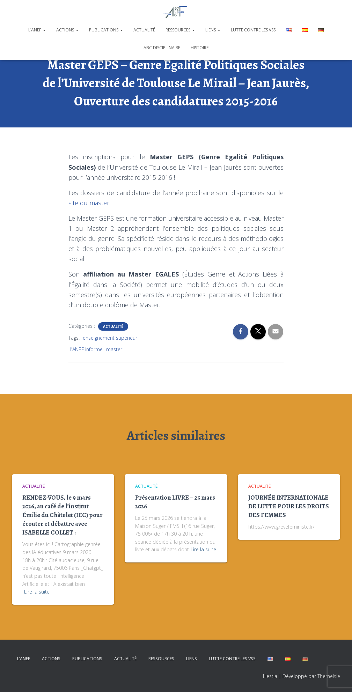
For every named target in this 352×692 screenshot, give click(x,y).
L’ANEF (37, 30)
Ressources (180, 30)
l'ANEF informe (86, 349)
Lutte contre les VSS (253, 30)
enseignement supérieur (110, 337)
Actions (67, 30)
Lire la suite (37, 591)
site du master (88, 203)
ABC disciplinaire (162, 48)
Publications (106, 30)
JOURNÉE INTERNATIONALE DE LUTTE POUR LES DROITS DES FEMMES (288, 506)
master (114, 349)
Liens (212, 30)
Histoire (199, 48)
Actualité (144, 30)
